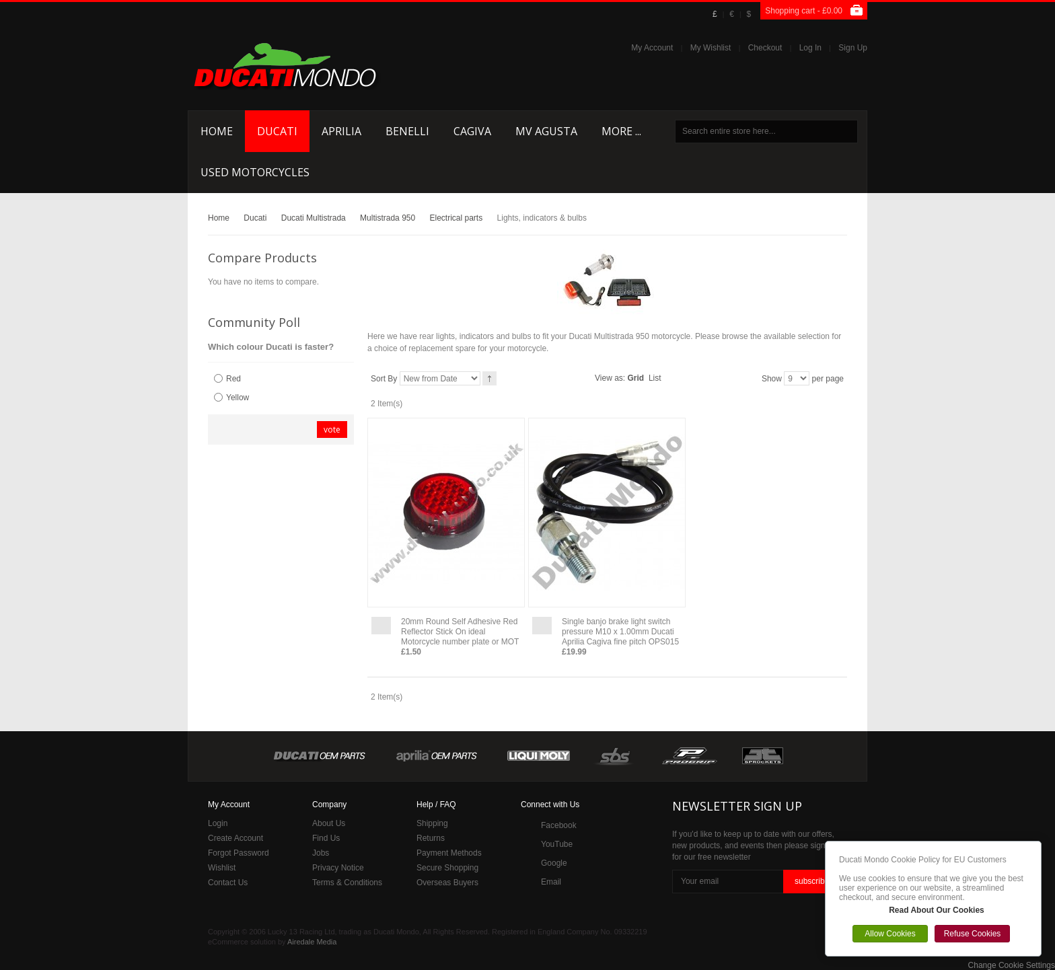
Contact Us (228, 882)
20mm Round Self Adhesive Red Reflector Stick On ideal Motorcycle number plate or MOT (460, 631)
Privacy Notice (338, 867)
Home (218, 218)
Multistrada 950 (387, 218)
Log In (810, 47)
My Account (652, 47)
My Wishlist (710, 47)
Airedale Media (311, 942)
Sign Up (852, 47)
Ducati (255, 218)
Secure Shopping (447, 867)
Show (772, 378)
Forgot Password (238, 853)
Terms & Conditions (347, 882)
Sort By (384, 378)
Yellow (237, 397)
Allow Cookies (890, 933)
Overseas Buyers (447, 882)
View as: (610, 378)
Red (233, 378)
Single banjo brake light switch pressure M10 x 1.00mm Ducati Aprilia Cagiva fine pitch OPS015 (620, 631)
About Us (328, 823)
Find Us (326, 838)
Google (554, 863)
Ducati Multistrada (313, 218)
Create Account (235, 838)
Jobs (320, 853)
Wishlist (221, 867)
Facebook (559, 825)
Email (551, 882)
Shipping (432, 823)
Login (217, 823)
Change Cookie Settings (1011, 965)
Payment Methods (449, 853)
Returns (430, 838)
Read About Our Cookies (936, 910)
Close (1037, 845)
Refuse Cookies (972, 933)
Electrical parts (456, 218)
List (655, 378)
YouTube (557, 844)
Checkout (765, 47)
